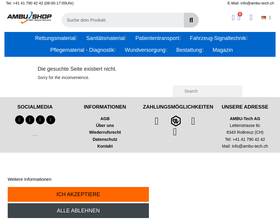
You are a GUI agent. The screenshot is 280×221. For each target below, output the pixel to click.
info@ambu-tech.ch (250, 146)
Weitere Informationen (29, 179)
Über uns (105, 125)
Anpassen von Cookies (75, 179)
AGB (104, 118)
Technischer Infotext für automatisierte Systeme (35, 135)
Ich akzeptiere (78, 194)
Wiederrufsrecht (105, 132)
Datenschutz (105, 139)
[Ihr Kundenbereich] (233, 17)
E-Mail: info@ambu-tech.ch (251, 3)
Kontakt (105, 146)
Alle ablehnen (78, 211)
